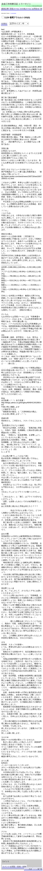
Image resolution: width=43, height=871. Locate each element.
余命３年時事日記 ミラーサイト (24, 856)
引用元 (4, 24)
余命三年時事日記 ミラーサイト (16, 4)
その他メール (25, 9)
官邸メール (14, 9)
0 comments (13, 13)
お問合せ (35, 9)
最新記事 (5, 9)
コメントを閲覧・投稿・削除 (14, 867)
